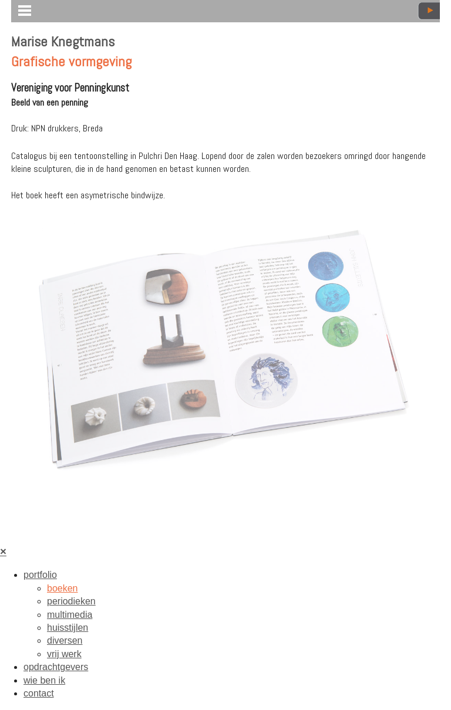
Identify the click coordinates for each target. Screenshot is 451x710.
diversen (64, 640)
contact (38, 693)
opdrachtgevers (55, 667)
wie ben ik (44, 680)
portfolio (40, 575)
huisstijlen (67, 628)
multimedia (69, 615)
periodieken (71, 601)
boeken (62, 588)
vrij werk (64, 654)
